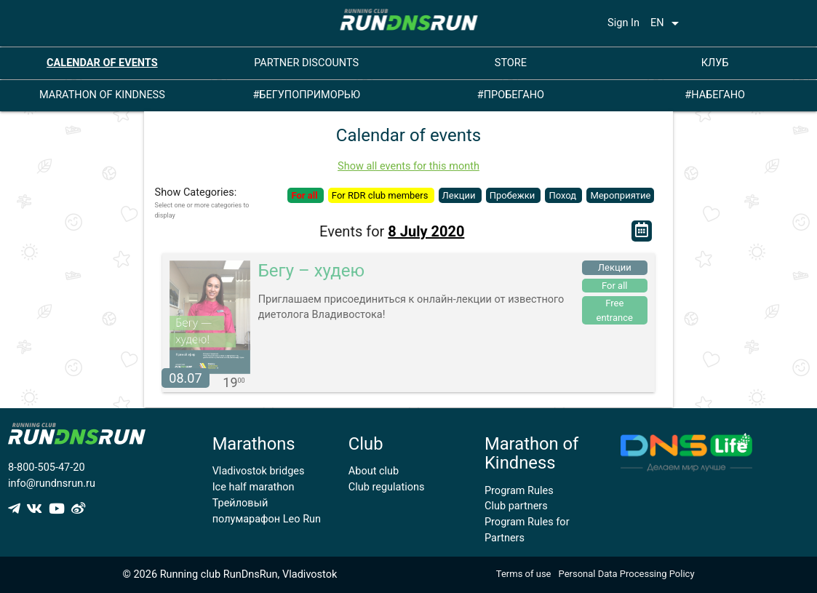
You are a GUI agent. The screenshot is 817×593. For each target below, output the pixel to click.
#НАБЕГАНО (715, 95)
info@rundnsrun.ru (51, 483)
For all (305, 195)
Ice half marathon (253, 487)
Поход (563, 195)
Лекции (460, 195)
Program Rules (519, 491)
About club (373, 471)
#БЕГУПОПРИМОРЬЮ (306, 95)
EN (667, 23)
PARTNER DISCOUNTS (306, 63)
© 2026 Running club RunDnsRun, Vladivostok (229, 574)
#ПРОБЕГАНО (510, 95)
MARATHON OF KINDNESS (102, 95)
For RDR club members (381, 195)
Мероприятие (620, 195)
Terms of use (523, 573)
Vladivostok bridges (258, 471)
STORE (511, 63)
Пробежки (514, 195)
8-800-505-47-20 (46, 467)
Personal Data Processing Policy (627, 573)
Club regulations (386, 487)
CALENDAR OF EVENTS (102, 63)
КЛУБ (715, 63)
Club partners (516, 506)
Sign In (623, 23)
